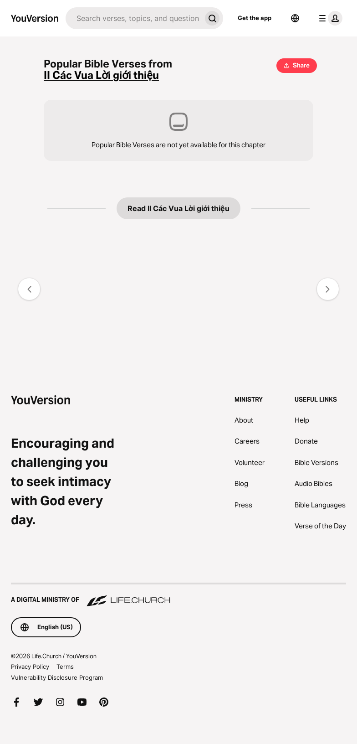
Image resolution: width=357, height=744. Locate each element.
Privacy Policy (30, 666)
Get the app (254, 17)
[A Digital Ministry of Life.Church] (178, 595)
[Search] (133, 18)
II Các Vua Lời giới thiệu (101, 75)
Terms (65, 666)
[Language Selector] (295, 18)
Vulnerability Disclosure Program (57, 677)
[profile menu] (328, 18)
